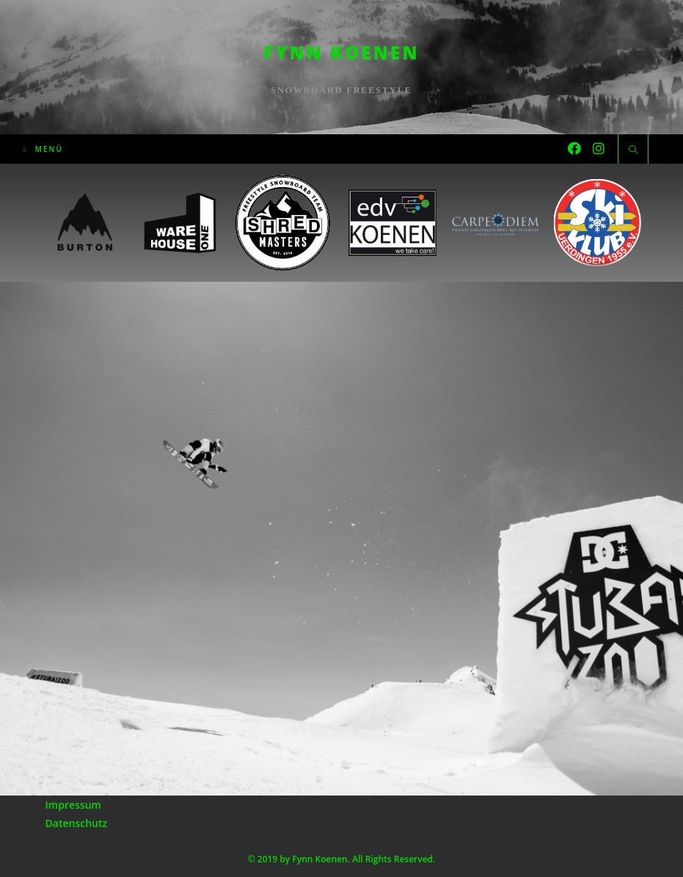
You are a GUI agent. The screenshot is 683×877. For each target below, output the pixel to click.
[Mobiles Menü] (43, 149)
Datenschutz (76, 823)
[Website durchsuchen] (633, 150)
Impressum (73, 805)
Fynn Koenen (341, 52)
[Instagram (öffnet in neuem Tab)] (598, 148)
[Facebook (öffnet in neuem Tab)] (574, 148)
